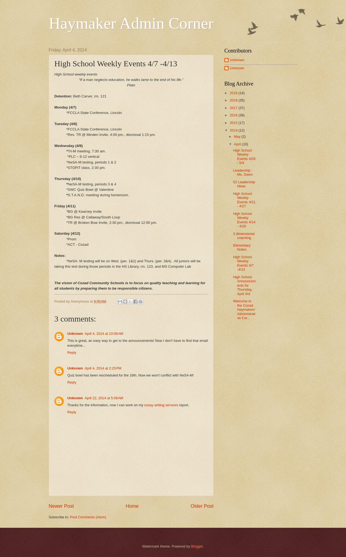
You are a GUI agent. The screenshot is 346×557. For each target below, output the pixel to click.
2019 (234, 93)
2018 (234, 100)
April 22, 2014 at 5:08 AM (104, 398)
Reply (71, 352)
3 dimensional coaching (243, 236)
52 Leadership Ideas (244, 184)
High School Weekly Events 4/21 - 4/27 (244, 200)
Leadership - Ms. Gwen (243, 172)
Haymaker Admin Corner (131, 23)
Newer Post (61, 506)
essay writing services (161, 405)
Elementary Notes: (242, 247)
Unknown (75, 334)
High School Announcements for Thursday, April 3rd (244, 285)
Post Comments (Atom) (88, 517)
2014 (234, 130)
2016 (234, 115)
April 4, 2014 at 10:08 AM (104, 334)
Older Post (202, 506)
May (237, 137)
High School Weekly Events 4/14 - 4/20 (244, 220)
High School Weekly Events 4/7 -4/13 (243, 263)
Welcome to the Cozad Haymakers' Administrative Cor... (244, 309)
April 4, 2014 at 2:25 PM (103, 368)
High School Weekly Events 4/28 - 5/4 (244, 156)
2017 (234, 108)
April (238, 144)
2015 (234, 123)
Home (132, 506)
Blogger (197, 546)
